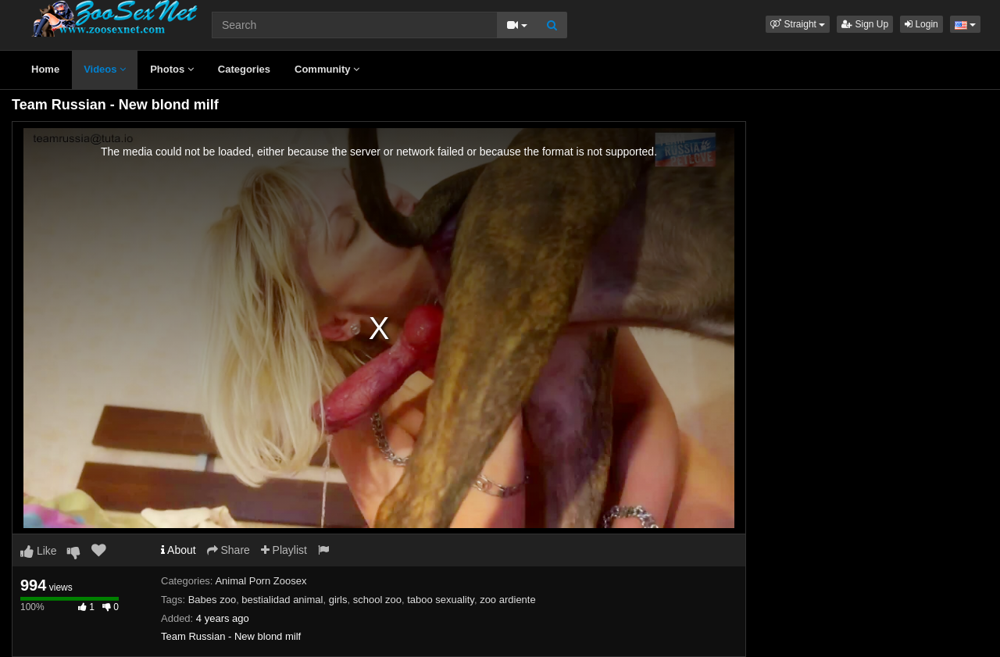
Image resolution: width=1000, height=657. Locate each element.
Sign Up (864, 24)
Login (921, 24)
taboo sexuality (440, 599)
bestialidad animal (282, 599)
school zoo (377, 599)
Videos (105, 69)
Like (38, 551)
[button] (798, 24)
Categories (244, 69)
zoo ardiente (508, 599)
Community (327, 69)
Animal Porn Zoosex (260, 581)
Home (45, 69)
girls (338, 599)
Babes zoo (212, 599)
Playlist (284, 550)
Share (228, 550)
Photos (172, 69)
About (178, 550)
